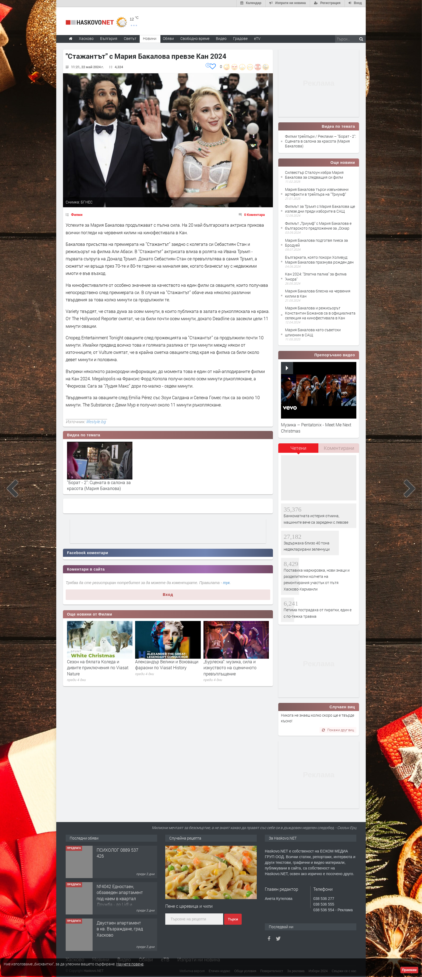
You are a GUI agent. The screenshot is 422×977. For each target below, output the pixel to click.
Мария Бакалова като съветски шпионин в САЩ (313, 332)
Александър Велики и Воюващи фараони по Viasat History (166, 664)
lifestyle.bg (96, 421)
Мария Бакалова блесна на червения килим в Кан (317, 293)
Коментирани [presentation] (339, 447)
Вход (168, 594)
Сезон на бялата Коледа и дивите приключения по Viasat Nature (97, 667)
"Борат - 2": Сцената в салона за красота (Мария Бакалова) (99, 485)
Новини (149, 37)
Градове (240, 37)
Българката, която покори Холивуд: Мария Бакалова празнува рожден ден (319, 259)
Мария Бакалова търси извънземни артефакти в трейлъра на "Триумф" (317, 191)
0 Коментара (254, 214)
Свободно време (194, 37)
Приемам (409, 970)
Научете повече (129, 963)
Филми (76, 214)
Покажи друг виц (338, 729)
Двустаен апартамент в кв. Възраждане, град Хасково (120, 928)
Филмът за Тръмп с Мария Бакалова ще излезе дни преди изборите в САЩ (320, 208)
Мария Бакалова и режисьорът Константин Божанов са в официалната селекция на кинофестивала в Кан (320, 312)
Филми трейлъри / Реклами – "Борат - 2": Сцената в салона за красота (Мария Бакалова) (320, 140)
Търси (233, 919)
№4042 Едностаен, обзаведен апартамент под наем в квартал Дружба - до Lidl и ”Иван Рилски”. (120, 898)
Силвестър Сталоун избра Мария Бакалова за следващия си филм (314, 174)
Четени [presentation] (298, 447)
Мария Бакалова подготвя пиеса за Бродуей (316, 242)
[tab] (298, 449)
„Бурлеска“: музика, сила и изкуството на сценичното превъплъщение (229, 667)
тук (226, 582)
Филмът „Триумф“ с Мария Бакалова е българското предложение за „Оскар (318, 225)
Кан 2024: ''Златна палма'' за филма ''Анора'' (316, 276)
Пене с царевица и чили (189, 906)
